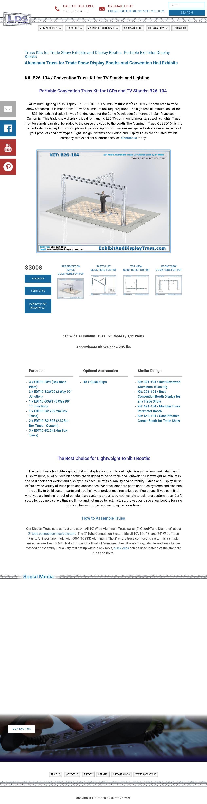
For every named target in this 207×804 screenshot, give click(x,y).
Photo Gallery (156, 28)
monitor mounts (134, 118)
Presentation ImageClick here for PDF (71, 270)
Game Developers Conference (129, 114)
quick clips (121, 548)
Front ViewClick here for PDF (169, 268)
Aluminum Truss (48, 28)
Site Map (102, 774)
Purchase (38, 279)
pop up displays (50, 500)
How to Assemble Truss (103, 518)
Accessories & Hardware (101, 28)
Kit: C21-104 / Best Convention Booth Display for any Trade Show (159, 396)
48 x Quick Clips (95, 382)
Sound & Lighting (133, 28)
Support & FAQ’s (121, 774)
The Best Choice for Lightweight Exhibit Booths (103, 458)
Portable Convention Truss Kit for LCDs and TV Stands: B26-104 (103, 90)
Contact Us (180, 28)
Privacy (88, 774)
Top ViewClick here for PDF (136, 268)
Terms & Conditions (145, 774)
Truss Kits (72, 28)
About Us (55, 774)
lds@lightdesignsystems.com (136, 11)
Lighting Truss (54, 104)
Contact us (129, 138)
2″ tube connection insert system (51, 534)
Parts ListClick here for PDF (103, 268)
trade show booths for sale (163, 500)
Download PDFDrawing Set (38, 306)
